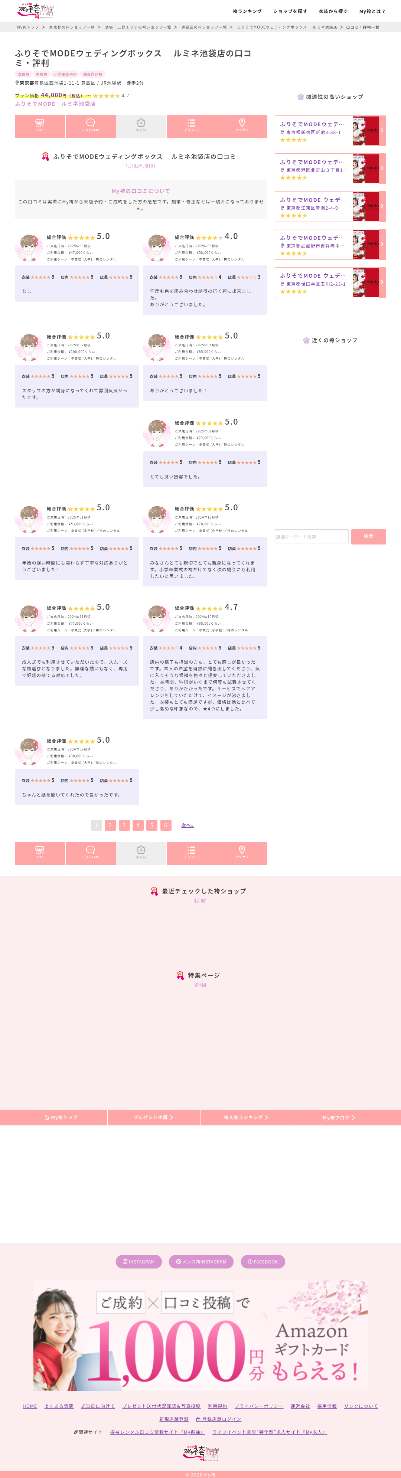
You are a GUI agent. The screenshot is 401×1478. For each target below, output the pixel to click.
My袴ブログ (339, 1117)
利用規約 (218, 1406)
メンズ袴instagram (201, 1261)
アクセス (242, 123)
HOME (30, 1406)
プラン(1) (192, 123)
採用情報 (327, 1406)
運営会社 (300, 1406)
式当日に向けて (98, 1406)
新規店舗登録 (174, 1419)
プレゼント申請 (154, 1117)
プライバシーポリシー (259, 1406)
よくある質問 (59, 1406)
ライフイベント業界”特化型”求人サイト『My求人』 (269, 1432)
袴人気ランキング (246, 1117)
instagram (139, 1261)
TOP (40, 123)
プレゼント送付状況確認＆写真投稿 (162, 1406)
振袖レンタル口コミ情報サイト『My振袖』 (157, 1432)
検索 (369, 536)
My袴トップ (61, 1117)
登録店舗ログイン (219, 1419)
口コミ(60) (91, 123)
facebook (263, 1261)
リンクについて (361, 1406)
